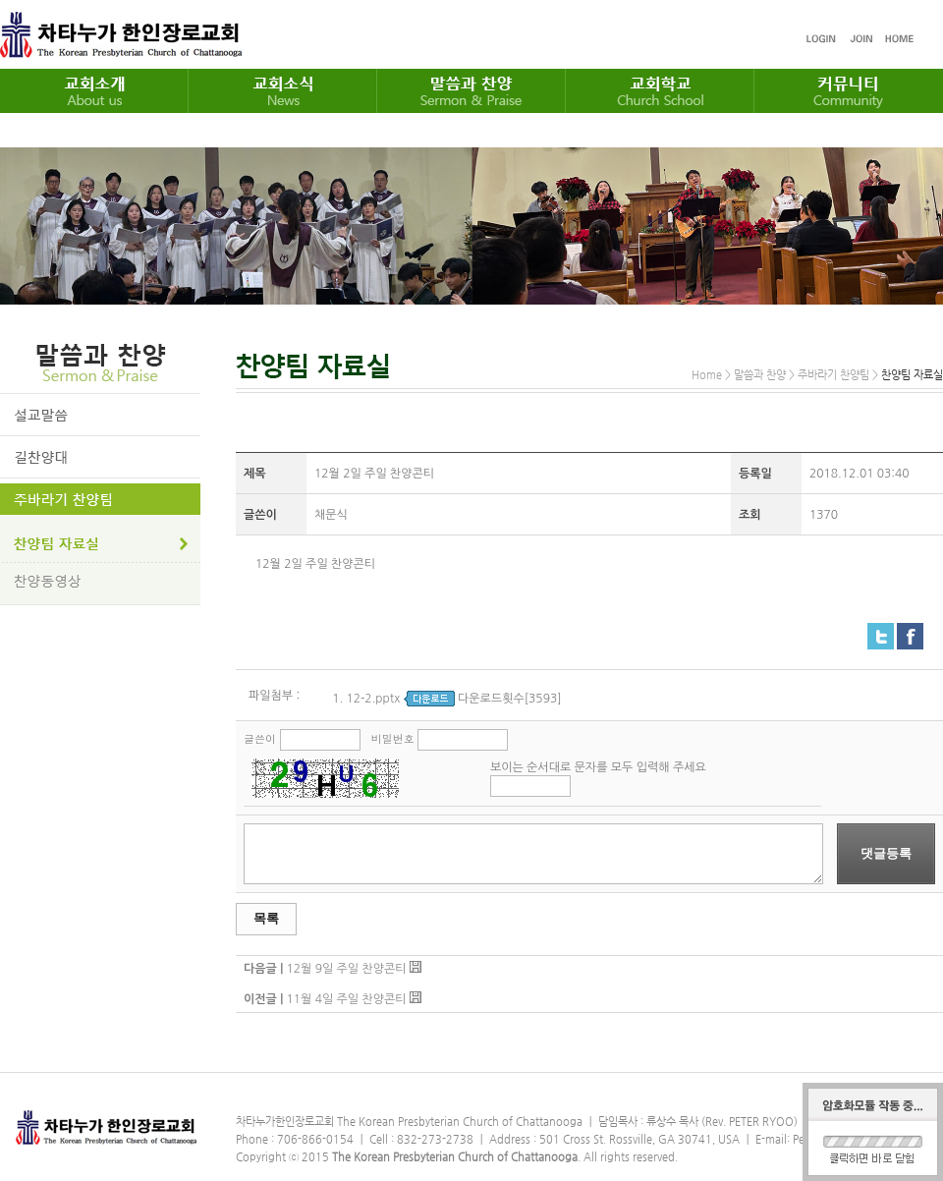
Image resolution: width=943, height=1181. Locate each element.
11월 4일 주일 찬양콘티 (346, 999)
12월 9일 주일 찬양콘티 (346, 969)
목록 (266, 918)
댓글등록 (886, 853)
